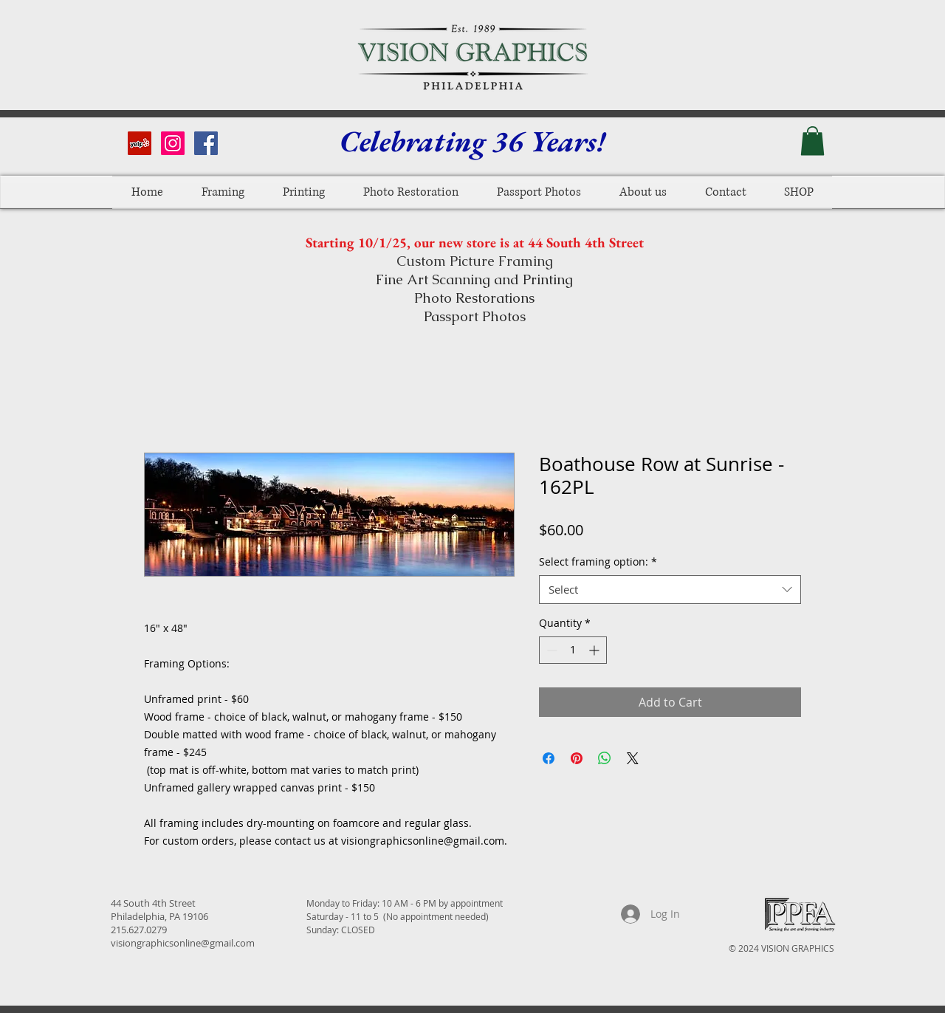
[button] (812, 140)
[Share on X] (633, 758)
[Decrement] (550, 650)
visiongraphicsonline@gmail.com (183, 943)
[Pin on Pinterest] (576, 758)
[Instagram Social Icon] (173, 143)
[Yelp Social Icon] (139, 143)
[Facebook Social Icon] (206, 143)
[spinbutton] (573, 650)
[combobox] (670, 589)
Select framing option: (598, 561)
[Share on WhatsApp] (605, 758)
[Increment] (595, 650)
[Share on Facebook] (548, 758)
